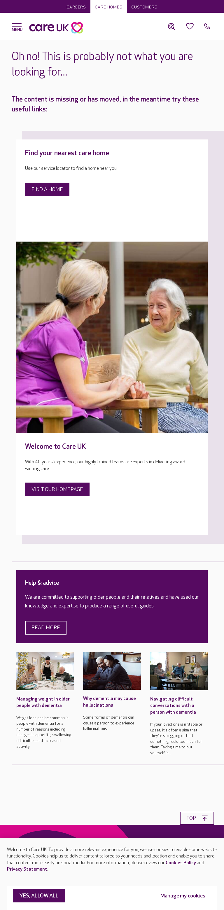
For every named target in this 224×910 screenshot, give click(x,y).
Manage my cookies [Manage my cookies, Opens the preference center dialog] (182, 896)
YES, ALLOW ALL (39, 896)
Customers (144, 7)
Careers (76, 7)
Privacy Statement (27, 869)
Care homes (109, 7)
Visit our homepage (57, 489)
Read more (46, 628)
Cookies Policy (181, 863)
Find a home (47, 189)
